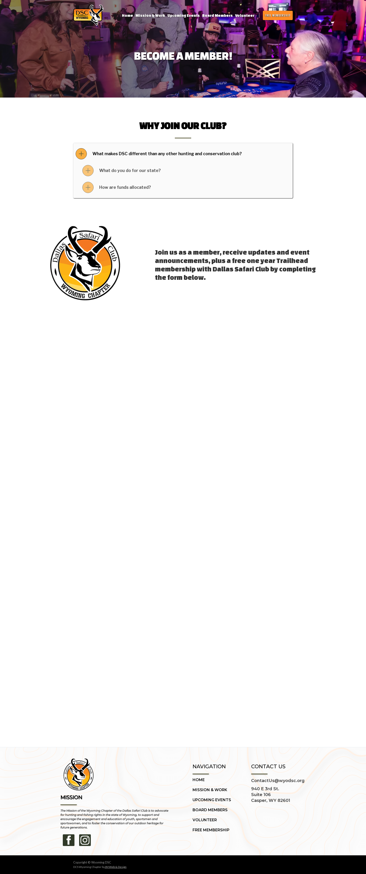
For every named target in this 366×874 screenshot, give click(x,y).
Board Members (217, 15)
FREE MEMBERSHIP (277, 15)
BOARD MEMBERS (210, 810)
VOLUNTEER (205, 820)
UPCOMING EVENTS (212, 800)
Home (127, 15)
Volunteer (244, 15)
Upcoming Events (183, 15)
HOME (199, 780)
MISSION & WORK (210, 790)
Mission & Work (150, 15)
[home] (88, 15)
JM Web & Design (116, 867)
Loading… (183, 518)
